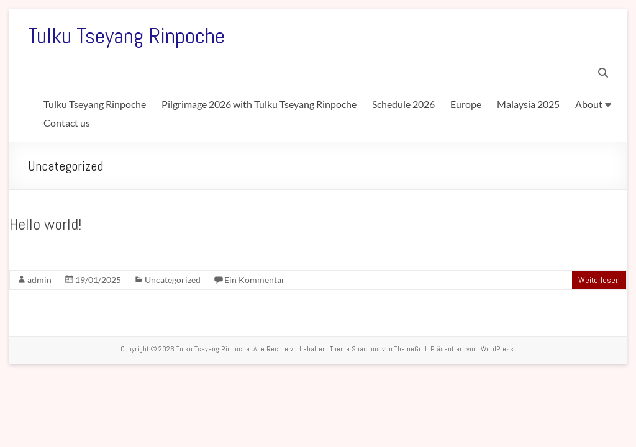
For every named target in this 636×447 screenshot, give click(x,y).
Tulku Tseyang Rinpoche (126, 36)
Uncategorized (173, 279)
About (588, 104)
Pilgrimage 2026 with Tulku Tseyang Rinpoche (259, 104)
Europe (465, 104)
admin (39, 279)
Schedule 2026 (403, 104)
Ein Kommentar (254, 279)
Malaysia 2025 (528, 104)
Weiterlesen (599, 280)
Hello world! (45, 224)
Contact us (66, 123)
